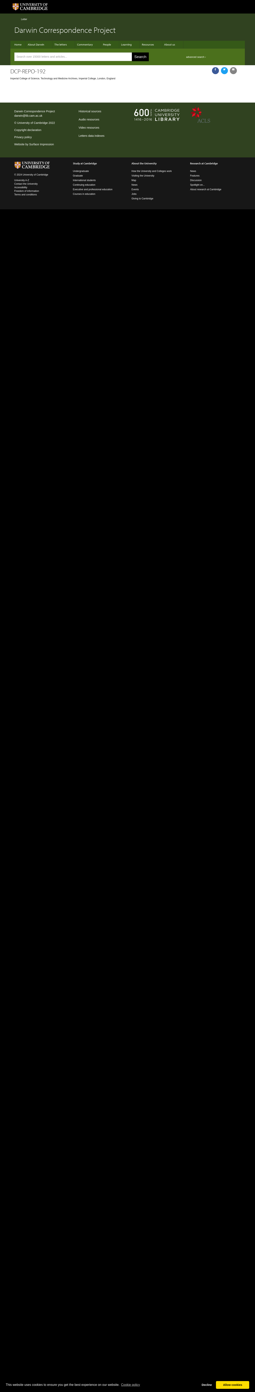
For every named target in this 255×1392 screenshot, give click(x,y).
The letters (60, 44)
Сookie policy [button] (130, 1384)
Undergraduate (81, 171)
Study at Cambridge (85, 163)
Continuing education (84, 184)
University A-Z (21, 180)
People (107, 44)
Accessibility (20, 187)
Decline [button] (207, 1384)
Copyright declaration (27, 130)
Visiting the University (142, 175)
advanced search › (196, 57)
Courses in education (84, 194)
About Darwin (36, 44)
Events (135, 189)
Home (16, 19)
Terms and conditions (25, 194)
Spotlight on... (197, 184)
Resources (148, 44)
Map (133, 180)
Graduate (78, 175)
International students (84, 180)
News (134, 184)
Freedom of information (26, 191)
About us (169, 44)
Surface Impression (41, 144)
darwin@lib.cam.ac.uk (28, 115)
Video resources (89, 127)
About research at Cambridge (205, 189)
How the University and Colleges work (151, 171)
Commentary (85, 44)
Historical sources (90, 111)
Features (194, 175)
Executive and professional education (93, 189)
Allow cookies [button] (232, 1384)
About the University (144, 163)
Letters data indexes (92, 135)
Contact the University (26, 183)
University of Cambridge (32, 122)
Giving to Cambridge (142, 198)
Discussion (196, 180)
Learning (126, 44)
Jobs (133, 194)
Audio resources (89, 119)
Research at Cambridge (204, 163)
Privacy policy (23, 137)
